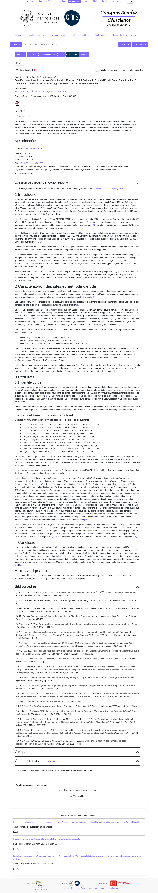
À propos (19, 35)
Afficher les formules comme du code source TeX (119, 70)
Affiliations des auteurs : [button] (26, 173)
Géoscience (74, 1)
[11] (124, 199)
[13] (94, 297)
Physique (62, 1)
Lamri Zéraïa (54, 92)
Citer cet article (34, 148)
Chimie (95, 1)
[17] (53, 465)
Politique (49, 761)
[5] (58, 462)
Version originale (25, 70)
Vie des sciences (118, 1)
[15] (96, 294)
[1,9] (112, 236)
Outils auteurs (101, 35)
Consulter (16, 44)
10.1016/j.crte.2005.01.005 (31, 163)
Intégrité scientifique (80, 35)
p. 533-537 (73, 55)
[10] (87, 534)
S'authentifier (77, 796)
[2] (41, 242)
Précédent (20, 55)
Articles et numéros (37, 35)
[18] (125, 525)
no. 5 (62, 55)
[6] (20, 565)
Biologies (104, 1)
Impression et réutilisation (124, 35)
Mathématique (37, 1)
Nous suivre (93, 888)
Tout (121, 45)
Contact (103, 888)
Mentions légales (114, 888)
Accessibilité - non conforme (75, 888)
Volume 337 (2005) (48, 55)
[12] (94, 225)
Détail (19, 148)
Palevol (85, 1)
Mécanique (50, 1)
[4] (53, 537)
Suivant (84, 55)
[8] (46, 493)
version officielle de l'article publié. (108, 189)
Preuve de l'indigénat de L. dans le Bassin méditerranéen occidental (46, 839)
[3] (78, 305)
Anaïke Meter (41, 92)
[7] (89, 493)
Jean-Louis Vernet (23, 92)
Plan (18, 63)
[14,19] (26, 371)
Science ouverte (58, 35)
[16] (86, 520)
